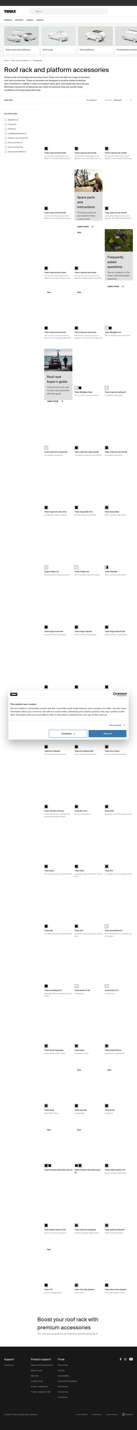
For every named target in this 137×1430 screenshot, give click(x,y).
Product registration (39, 1386)
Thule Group (63, 1392)
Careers (61, 1370)
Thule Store (62, 1397)
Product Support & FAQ (41, 1392)
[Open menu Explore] (32, 20)
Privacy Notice (82, 1414)
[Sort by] (123, 100)
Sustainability (63, 1376)
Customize (68, 733)
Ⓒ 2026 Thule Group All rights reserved (20, 1414)
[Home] (17, 11)
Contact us (9, 1365)
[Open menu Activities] (21, 20)
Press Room (63, 1386)
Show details (115, 725)
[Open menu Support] (42, 20)
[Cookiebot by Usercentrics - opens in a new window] (115, 694)
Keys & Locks (36, 1370)
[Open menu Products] (9, 20)
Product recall (37, 1381)
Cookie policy (97, 1414)
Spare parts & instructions (42, 1365)
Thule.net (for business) (67, 1381)
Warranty (35, 1376)
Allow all (107, 733)
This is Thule (63, 1365)
